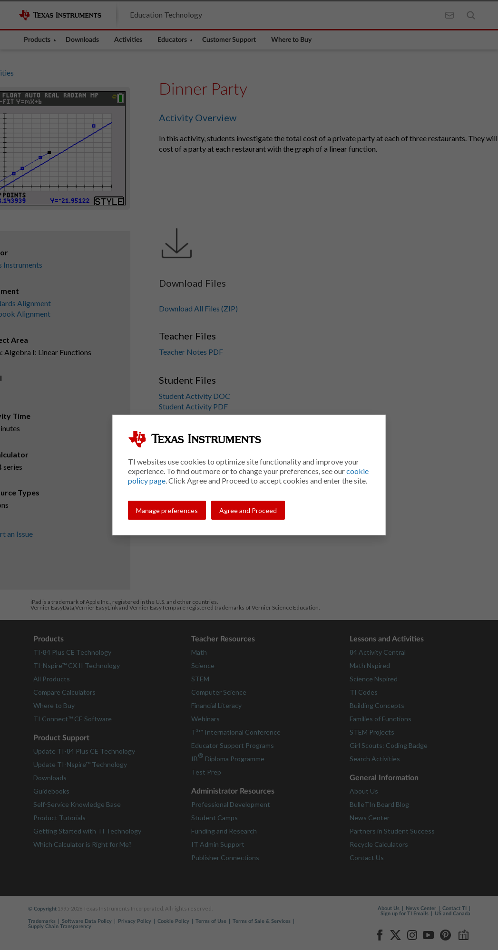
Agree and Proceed (248, 510)
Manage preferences (167, 510)
